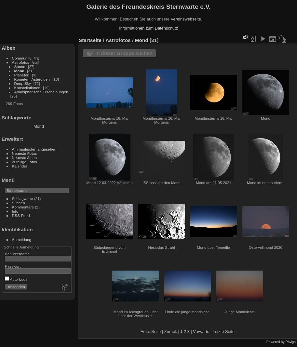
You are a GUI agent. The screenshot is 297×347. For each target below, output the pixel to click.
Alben (9, 48)
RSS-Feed (21, 215)
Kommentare (23, 207)
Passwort (12, 266)
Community (22, 58)
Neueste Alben (24, 157)
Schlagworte (22, 198)
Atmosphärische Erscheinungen (41, 92)
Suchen (18, 203)
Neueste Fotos (24, 153)
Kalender (19, 166)
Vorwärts (201, 331)
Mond (19, 71)
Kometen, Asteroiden (32, 79)
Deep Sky (22, 83)
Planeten (21, 75)
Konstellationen (27, 88)
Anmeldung (22, 239)
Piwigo (291, 342)
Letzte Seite (224, 331)
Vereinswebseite (186, 19)
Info (15, 211)
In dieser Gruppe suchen (124, 53)
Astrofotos (20, 62)
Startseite (90, 40)
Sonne (19, 66)
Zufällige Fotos (24, 162)
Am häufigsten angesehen (34, 149)
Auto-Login (17, 279)
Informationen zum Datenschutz (148, 28)
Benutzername (17, 254)
